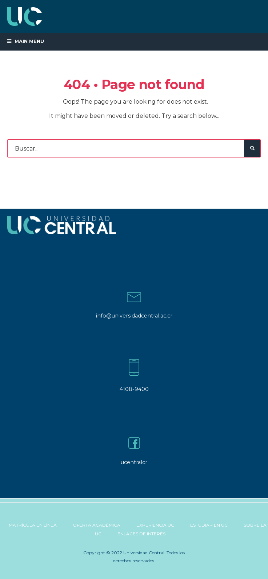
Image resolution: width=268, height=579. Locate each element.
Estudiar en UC (209, 525)
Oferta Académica (96, 525)
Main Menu (25, 41)
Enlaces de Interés (141, 533)
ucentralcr (134, 462)
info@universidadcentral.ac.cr (134, 315)
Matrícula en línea (33, 525)
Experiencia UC (155, 525)
